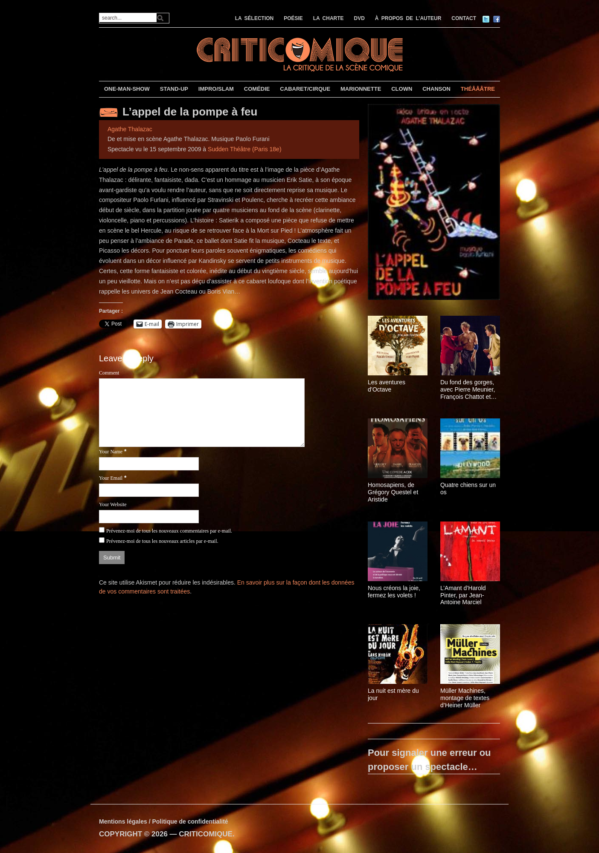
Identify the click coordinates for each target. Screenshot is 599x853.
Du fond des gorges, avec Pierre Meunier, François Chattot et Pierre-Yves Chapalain (470, 389)
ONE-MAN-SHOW (127, 89)
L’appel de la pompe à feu (189, 111)
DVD (359, 18)
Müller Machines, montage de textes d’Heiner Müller (464, 698)
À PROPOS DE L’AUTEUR (408, 18)
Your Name (110, 452)
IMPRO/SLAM (216, 89)
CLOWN (401, 89)
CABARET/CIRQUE (305, 89)
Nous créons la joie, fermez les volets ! (394, 592)
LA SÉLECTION (254, 18)
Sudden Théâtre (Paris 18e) (245, 149)
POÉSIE (293, 18)
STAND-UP (174, 89)
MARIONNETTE (360, 89)
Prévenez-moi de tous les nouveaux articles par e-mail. (162, 541)
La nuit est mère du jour (393, 694)
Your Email (110, 478)
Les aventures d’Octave (386, 386)
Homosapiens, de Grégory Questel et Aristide (393, 492)
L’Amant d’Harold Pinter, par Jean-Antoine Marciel (463, 595)
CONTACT (463, 18)
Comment (109, 373)
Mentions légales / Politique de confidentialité (163, 821)
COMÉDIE (257, 89)
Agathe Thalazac (130, 129)
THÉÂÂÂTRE (478, 89)
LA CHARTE (328, 18)
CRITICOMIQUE (206, 834)
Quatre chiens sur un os (468, 488)
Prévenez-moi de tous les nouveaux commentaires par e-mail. (169, 531)
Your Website (113, 504)
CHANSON (436, 89)
